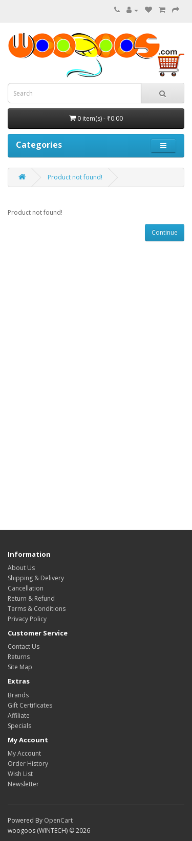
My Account (24, 753)
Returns (19, 656)
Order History (28, 763)
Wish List (20, 773)
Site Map (20, 667)
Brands (18, 695)
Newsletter (23, 784)
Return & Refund (31, 598)
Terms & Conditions (37, 608)
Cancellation (26, 588)
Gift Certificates (30, 705)
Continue (165, 232)
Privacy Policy (27, 619)
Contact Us (23, 646)
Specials (19, 725)
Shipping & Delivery (36, 578)
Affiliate (19, 715)
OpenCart (58, 820)
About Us (21, 567)
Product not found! (75, 177)
